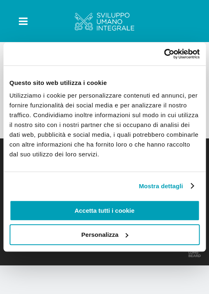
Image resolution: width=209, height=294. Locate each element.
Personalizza (104, 234)
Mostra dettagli (161, 186)
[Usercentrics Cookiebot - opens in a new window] (164, 54)
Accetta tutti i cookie (104, 210)
